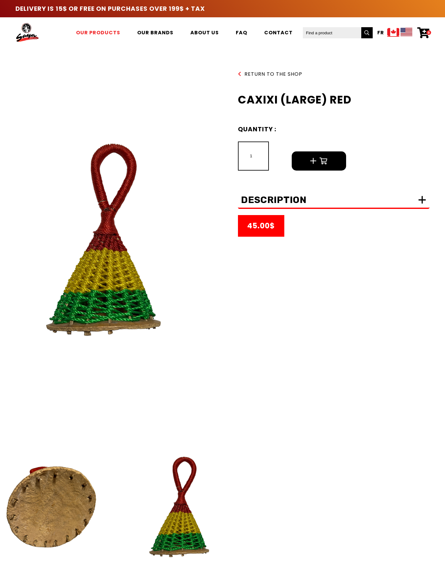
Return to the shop (270, 74)
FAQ (241, 32)
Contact (278, 32)
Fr (380, 32)
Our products (98, 32)
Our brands (155, 32)
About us (204, 32)
